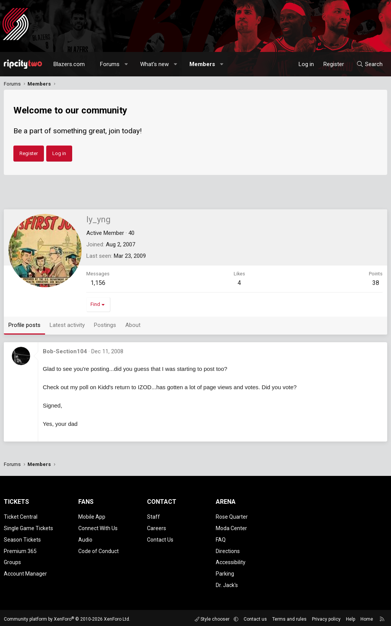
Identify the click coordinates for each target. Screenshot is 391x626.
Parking (225, 571)
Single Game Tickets (28, 527)
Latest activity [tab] (67, 325)
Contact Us (160, 538)
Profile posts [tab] (24, 325)
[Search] (369, 64)
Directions (228, 550)
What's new (154, 64)
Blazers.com (69, 64)
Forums (110, 64)
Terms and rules (289, 616)
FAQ (221, 538)
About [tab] (133, 325)
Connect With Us (98, 527)
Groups (12, 560)
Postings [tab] (105, 325)
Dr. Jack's (227, 582)
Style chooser (213, 616)
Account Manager (25, 571)
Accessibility (231, 560)
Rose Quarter (232, 516)
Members (202, 64)
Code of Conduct (98, 550)
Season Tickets (22, 538)
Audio (85, 538)
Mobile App (91, 516)
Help (350, 616)
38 (375, 282)
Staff (153, 516)
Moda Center (231, 527)
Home (366, 616)
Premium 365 (20, 550)
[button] (126, 64)
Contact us (255, 616)
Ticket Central (20, 516)
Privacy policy (326, 616)
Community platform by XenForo (67, 616)
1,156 (97, 282)
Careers (156, 527)
